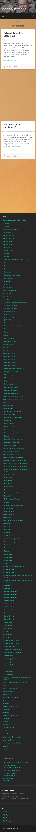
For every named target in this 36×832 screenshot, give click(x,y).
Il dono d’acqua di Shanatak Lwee (14, 369)
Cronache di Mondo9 (11, 305)
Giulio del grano (9, 344)
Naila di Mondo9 (9, 511)
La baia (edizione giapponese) (13, 439)
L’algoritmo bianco (10, 414)
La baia (6, 436)
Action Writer (8, 241)
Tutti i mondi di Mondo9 (11, 640)
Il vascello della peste (11, 393)
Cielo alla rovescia (10, 290)
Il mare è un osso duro (11, 384)
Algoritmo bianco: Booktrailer (13, 743)
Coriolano (7, 299)
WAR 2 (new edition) (10, 688)
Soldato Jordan (9, 601)
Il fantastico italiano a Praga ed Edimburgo (10, 774)
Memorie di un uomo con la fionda (15, 490)
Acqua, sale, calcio (10, 235)
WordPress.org (7, 821)
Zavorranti (7, 694)
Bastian (6, 263)
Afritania (7, 247)
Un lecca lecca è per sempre (13, 653)
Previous (4, 64)
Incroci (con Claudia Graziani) (13, 396)
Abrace (6, 223)
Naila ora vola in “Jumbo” (11, 129)
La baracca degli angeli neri (12, 442)
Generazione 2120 (10, 341)
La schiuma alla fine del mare (13, 457)
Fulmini (6, 329)
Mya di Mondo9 (9, 508)
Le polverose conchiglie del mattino (15, 463)
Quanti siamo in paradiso (12, 539)
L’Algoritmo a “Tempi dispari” (12, 737)
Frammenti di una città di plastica (14, 326)
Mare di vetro (8, 481)
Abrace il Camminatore (11, 229)
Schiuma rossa (9, 569)
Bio (4, 700)
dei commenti (8, 818)
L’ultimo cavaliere (9, 427)
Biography (6, 713)
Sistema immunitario (10, 591)
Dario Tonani (13, 828)
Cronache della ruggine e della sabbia (16, 302)
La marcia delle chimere (11, 451)
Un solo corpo (8, 656)
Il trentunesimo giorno (11, 390)
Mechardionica (9, 487)
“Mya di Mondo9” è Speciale (13, 34)
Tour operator (8, 634)
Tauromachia (8, 625)
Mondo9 (7, 502)
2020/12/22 (9, 211)
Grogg (6, 347)
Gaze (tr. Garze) (9, 338)
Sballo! (6, 563)
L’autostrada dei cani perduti (13, 418)
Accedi (5, 812)
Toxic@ (6, 637)
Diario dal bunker (9, 312)
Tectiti (6, 631)
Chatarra (7, 281)
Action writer (8, 244)
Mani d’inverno (8, 478)
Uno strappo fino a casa (11, 659)
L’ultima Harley (9, 424)
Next (32, 64)
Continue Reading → (9, 109)
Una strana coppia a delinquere (8, 779)
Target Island (8, 622)
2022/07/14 (9, 115)
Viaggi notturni (8, 671)
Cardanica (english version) (12, 275)
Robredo (7, 551)
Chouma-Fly (8, 287)
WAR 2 (6, 685)
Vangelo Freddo (9, 665)
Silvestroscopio (9, 585)
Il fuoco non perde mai (11, 375)
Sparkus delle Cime (10, 610)
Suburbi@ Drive (9, 616)
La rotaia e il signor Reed (12, 454)
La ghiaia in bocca (10, 445)
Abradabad (7, 232)
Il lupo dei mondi (9, 381)
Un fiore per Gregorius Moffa (13, 650)
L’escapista (8, 421)
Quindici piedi (8, 545)
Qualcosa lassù (9, 536)
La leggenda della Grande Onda (14, 448)
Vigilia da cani (8, 674)
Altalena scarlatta (9, 250)
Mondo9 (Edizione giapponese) (14, 505)
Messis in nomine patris (11, 493)
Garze (6, 332)
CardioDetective (9, 278)
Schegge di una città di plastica (14, 566)
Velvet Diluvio (8, 668)
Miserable (7, 496)
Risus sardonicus (9, 548)
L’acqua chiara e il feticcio (12, 411)
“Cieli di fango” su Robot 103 (12, 770)
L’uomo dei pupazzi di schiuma (14, 430)
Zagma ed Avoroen (10, 691)
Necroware (7, 517)
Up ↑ (33, 828)
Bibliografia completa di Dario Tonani (14, 220)
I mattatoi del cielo (10, 353)
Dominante (7, 323)
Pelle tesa (7, 526)
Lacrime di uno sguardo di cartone (15, 460)
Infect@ (6, 402)
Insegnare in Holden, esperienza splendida (16, 762)
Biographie (6, 703)
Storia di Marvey (9, 613)
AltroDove (7, 254)
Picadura (7, 533)
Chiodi (6, 284)
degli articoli (8, 815)
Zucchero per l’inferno (11, 697)
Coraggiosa (8, 293)
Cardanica (7, 266)
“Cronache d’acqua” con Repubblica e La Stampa (12, 766)
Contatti (5, 722)
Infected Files (8, 405)
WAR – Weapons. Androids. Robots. (15, 682)
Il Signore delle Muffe (11, 387)
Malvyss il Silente (9, 474)
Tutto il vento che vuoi (11, 646)
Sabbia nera (8, 554)
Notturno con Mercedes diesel (14, 520)
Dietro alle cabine (9, 315)
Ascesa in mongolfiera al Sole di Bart (16, 260)
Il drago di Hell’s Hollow (11, 372)
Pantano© (7, 523)
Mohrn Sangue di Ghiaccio (12, 499)
